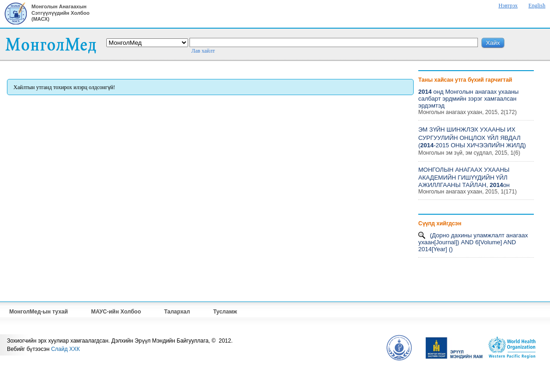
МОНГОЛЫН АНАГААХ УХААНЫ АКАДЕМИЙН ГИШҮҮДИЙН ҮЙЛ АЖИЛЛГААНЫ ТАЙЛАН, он (464, 177)
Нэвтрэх (508, 5)
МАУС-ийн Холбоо (116, 311)
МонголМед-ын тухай (38, 311)
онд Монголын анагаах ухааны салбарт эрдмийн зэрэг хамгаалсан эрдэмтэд (468, 98)
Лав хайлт (203, 51)
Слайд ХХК (65, 349)
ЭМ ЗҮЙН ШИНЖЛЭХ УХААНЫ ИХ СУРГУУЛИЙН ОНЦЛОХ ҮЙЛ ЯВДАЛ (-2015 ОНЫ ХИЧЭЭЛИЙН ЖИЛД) (472, 137)
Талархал (177, 311)
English (536, 5)
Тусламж (225, 311)
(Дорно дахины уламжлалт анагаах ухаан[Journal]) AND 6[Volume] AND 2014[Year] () (473, 242)
